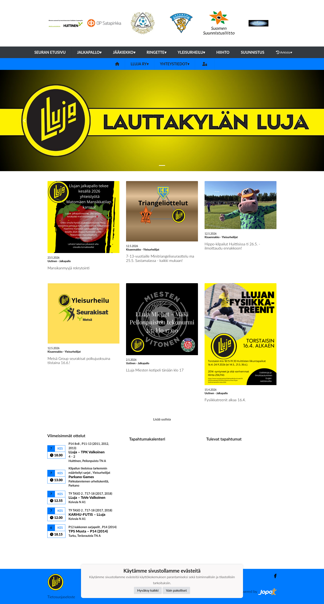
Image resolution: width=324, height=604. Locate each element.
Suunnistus (252, 52)
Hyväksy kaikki (147, 590)
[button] (24, 120)
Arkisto (284, 52)
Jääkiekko (124, 52)
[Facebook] (274, 576)
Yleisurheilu (191, 52)
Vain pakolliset (176, 590)
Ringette (156, 52)
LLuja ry (140, 64)
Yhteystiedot (174, 64)
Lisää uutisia (162, 419)
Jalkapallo (89, 52)
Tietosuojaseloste (61, 596)
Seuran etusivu (50, 52)
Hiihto (222, 52)
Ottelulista (57, 545)
